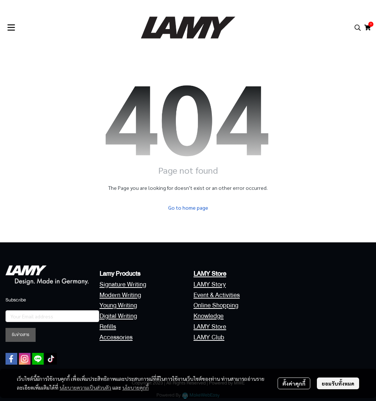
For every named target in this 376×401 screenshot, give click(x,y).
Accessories (116, 337)
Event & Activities (217, 295)
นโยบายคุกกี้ (135, 387)
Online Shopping (216, 305)
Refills (108, 326)
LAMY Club (209, 337)
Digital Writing (118, 316)
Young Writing (118, 305)
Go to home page (188, 207)
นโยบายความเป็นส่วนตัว (85, 387)
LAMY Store (210, 326)
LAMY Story (210, 284)
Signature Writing (123, 284)
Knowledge (209, 316)
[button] (357, 27)
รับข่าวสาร (20, 334)
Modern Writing (120, 295)
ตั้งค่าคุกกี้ (294, 383)
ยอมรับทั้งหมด (338, 383)
